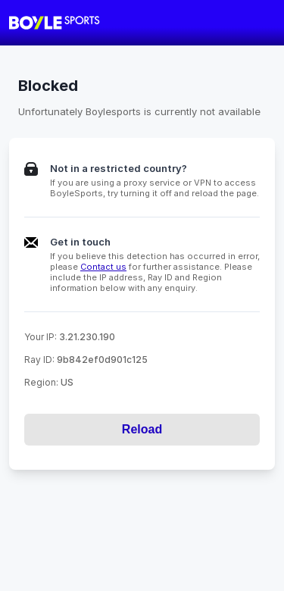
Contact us (103, 266)
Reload (142, 429)
